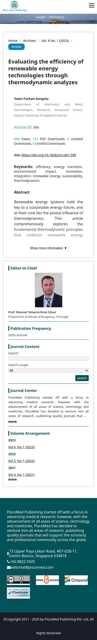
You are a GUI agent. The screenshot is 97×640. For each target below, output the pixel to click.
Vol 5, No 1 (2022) (21, 461)
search (82, 378)
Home (13, 40)
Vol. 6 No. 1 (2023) (55, 40)
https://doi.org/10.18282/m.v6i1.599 (48, 155)
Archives (29, 40)
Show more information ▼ (48, 248)
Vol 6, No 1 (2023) (21, 447)
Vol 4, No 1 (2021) (21, 474)
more (12, 421)
